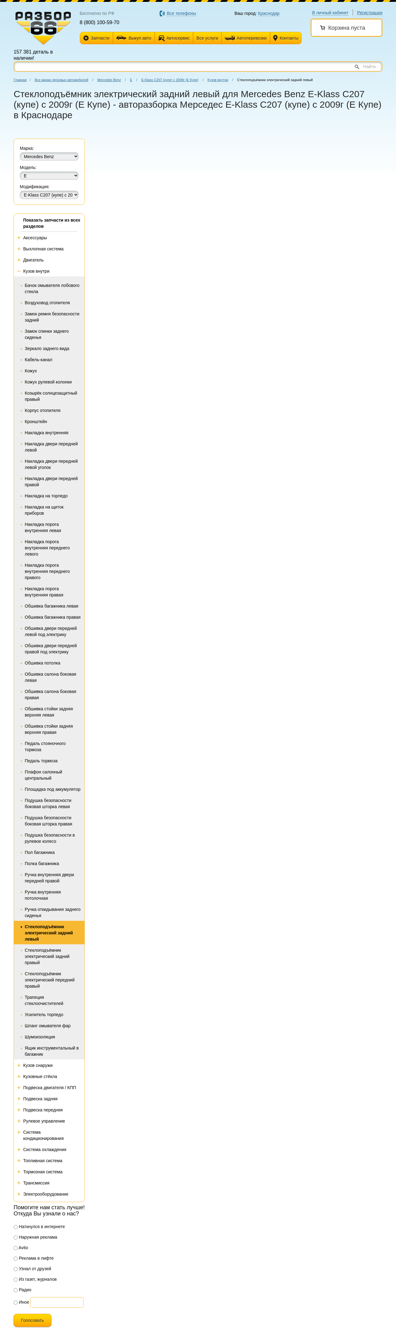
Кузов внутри (218, 80)
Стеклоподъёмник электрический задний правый (47, 956)
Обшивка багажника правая (52, 617)
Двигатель (33, 260)
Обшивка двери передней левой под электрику (51, 631)
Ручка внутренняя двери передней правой (49, 877)
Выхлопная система (43, 248)
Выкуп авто (133, 38)
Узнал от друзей (32, 1268)
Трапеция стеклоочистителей (44, 1000)
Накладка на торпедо (46, 495)
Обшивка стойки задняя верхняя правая (49, 729)
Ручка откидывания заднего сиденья (52, 912)
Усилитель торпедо (44, 1014)
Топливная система (42, 1160)
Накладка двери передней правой (51, 481)
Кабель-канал (38, 359)
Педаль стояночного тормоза (45, 746)
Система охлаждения (44, 1149)
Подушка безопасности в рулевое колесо (50, 838)
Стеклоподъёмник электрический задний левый (49, 933)
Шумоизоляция (40, 1036)
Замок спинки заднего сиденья (47, 334)
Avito (21, 1247)
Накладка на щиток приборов (44, 510)
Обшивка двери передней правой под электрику (51, 648)
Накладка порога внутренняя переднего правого (47, 571)
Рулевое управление (44, 1121)
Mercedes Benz (109, 80)
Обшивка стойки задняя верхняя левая (49, 711)
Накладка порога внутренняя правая (44, 591)
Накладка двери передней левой (51, 446)
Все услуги (207, 38)
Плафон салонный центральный (43, 775)
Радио (22, 1289)
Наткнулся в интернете (39, 1226)
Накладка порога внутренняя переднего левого (47, 547)
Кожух (31, 370)
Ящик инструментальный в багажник (52, 1051)
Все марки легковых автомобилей (61, 80)
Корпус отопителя (42, 410)
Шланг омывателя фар (48, 1025)
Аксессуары (35, 237)
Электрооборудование (45, 1194)
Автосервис (178, 38)
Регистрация (369, 12)
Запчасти (96, 38)
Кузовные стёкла (40, 1076)
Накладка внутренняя (46, 432)
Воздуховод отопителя (47, 302)
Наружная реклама (35, 1237)
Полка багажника (42, 863)
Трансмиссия (36, 1182)
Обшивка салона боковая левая (50, 677)
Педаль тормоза (41, 760)
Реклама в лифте (34, 1258)
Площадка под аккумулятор (52, 789)
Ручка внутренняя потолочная (43, 895)
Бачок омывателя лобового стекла (52, 288)
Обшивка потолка (42, 662)
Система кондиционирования (43, 1135)
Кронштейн (36, 421)
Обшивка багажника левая (51, 606)
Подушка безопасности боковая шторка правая (48, 820)
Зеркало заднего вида (47, 348)
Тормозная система (42, 1171)
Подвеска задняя (40, 1098)
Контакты (285, 38)
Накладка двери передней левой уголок (51, 464)
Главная (20, 80)
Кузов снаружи (38, 1065)
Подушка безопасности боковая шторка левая (48, 803)
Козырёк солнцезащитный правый (51, 396)
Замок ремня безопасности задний (52, 317)
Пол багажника (40, 852)
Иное (21, 1302)
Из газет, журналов (35, 1279)
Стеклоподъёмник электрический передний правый (50, 980)
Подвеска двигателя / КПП (49, 1087)
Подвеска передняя (43, 1109)
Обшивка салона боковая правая (50, 694)
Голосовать (32, 1320)
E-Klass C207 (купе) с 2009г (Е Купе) (170, 80)
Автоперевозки (245, 38)
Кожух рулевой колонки (48, 381)
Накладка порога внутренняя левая (43, 527)
